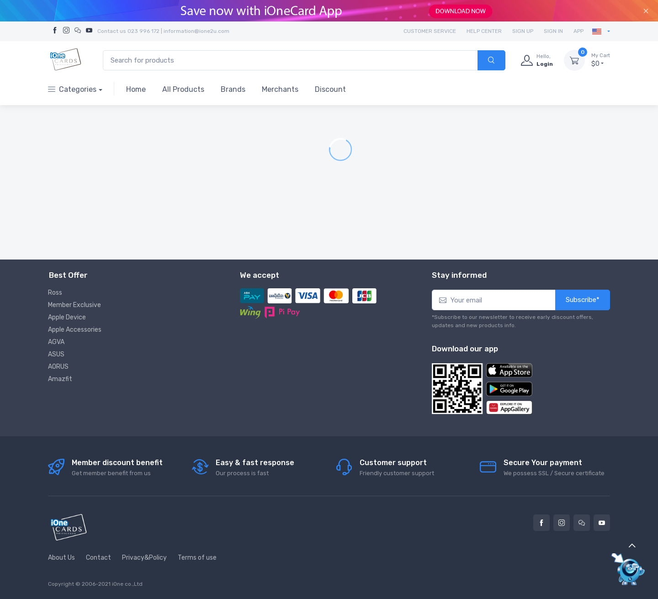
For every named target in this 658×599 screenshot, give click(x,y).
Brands (233, 89)
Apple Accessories (74, 330)
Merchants (280, 89)
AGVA (56, 342)
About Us (61, 558)
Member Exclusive (74, 305)
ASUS (56, 354)
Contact (98, 558)
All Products (183, 89)
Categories (72, 89)
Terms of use (197, 558)
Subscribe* (583, 300)
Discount (330, 89)
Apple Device (67, 317)
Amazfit (60, 379)
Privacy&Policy (144, 558)
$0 (600, 60)
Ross (55, 293)
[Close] (646, 11)
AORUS (58, 367)
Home (136, 89)
